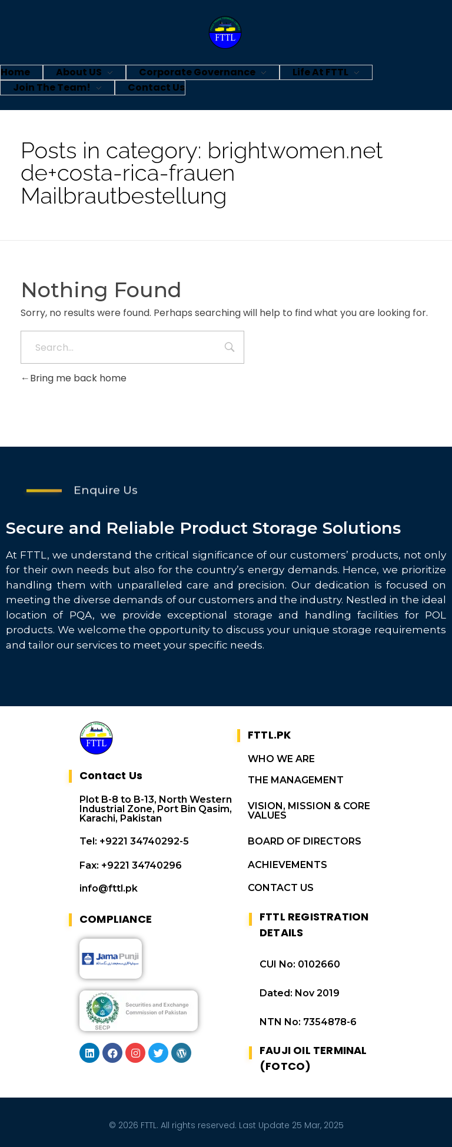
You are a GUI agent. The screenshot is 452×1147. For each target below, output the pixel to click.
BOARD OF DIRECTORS (304, 841)
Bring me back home (74, 378)
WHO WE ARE (281, 758)
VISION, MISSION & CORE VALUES (309, 810)
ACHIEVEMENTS (287, 864)
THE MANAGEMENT (296, 780)
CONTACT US (281, 887)
